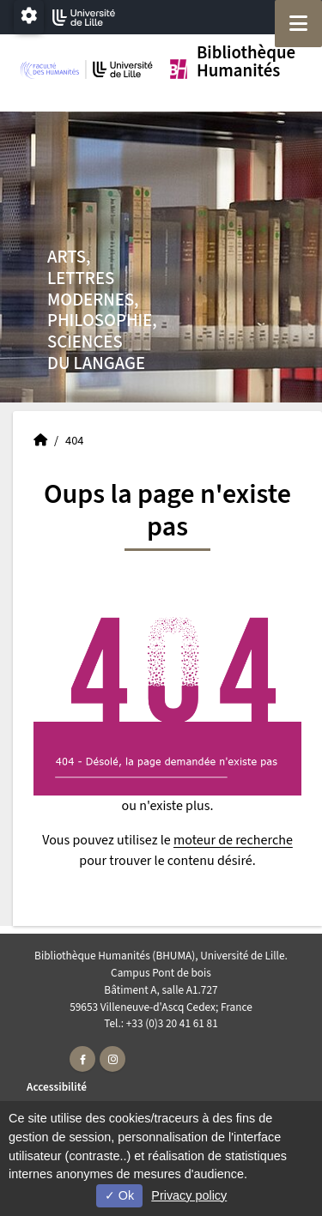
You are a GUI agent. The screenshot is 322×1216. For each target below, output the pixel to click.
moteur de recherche (233, 840)
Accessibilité (57, 1087)
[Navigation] (298, 23)
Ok (119, 1195)
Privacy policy (189, 1195)
